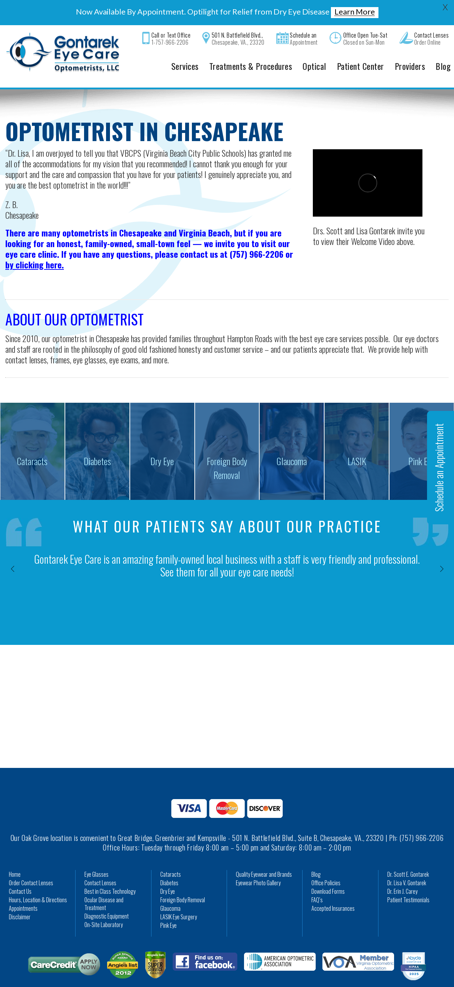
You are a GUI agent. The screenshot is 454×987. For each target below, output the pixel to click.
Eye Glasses (96, 858)
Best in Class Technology (109, 875)
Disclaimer (20, 901)
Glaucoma (170, 892)
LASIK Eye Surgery (178, 901)
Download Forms (328, 875)
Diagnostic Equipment (106, 900)
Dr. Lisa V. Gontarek (406, 867)
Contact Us (20, 875)
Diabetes (169, 867)
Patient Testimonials (408, 884)
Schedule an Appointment (439, 467)
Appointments (23, 892)
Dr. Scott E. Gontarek (408, 858)
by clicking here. (34, 248)
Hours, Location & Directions (38, 884)
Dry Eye (167, 875)
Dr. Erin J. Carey (402, 875)
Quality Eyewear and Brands (264, 858)
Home (15, 858)
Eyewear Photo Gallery (258, 867)
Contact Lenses (100, 867)
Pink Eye (168, 909)
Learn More (354, 11)
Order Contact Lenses (31, 867)
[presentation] (12, 552)
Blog (316, 858)
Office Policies (325, 867)
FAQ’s (317, 884)
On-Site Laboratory (103, 909)
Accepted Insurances (333, 892)
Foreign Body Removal (182, 884)
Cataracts (170, 858)
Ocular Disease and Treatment (103, 888)
